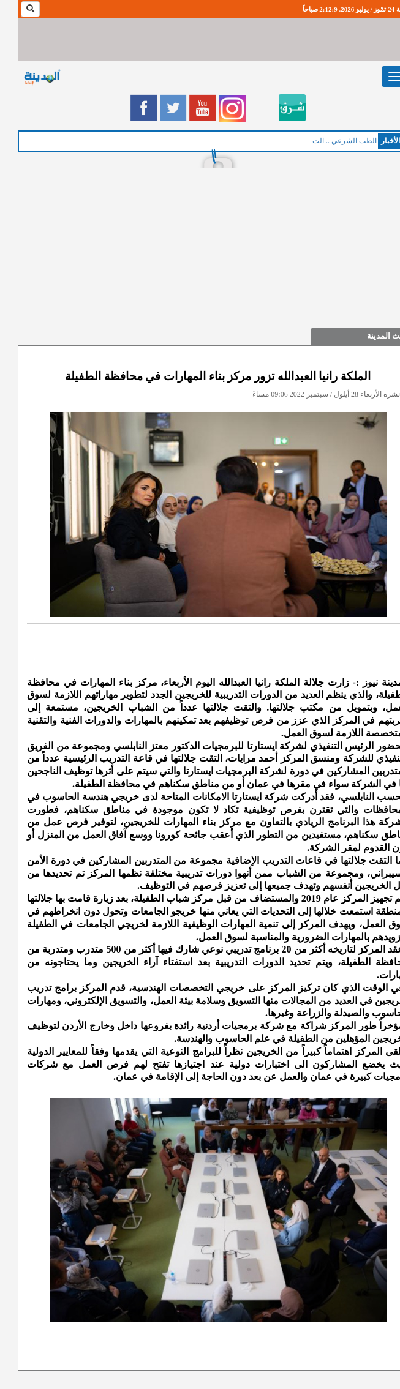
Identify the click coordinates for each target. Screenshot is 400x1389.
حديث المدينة (371, 335)
